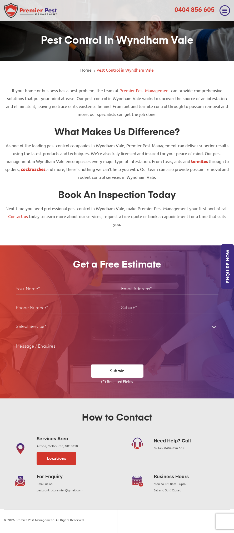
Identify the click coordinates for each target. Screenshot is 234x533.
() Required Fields (117, 381)
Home (86, 70)
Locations (56, 458)
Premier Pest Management (145, 90)
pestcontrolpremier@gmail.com (59, 490)
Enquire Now (227, 266)
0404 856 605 (195, 10)
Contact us (18, 216)
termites (199, 161)
